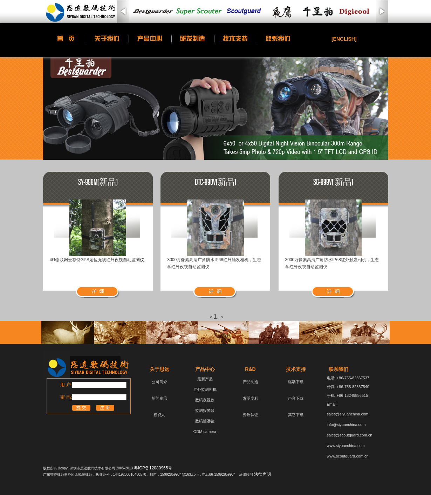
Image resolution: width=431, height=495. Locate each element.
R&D (250, 369)
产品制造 (250, 382)
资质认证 (250, 415)
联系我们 (338, 369)
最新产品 (205, 379)
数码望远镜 (204, 421)
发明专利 (250, 398)
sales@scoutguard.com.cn (349, 435)
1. (216, 316)
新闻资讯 (159, 398)
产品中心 (205, 369)
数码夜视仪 (204, 400)
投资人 (159, 415)
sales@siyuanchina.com (348, 414)
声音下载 (295, 398)
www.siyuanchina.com (346, 445)
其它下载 (295, 415)
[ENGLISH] (344, 39)
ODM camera (204, 431)
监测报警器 (204, 410)
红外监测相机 (205, 389)
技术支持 (296, 369)
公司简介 (159, 382)
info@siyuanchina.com (346, 424)
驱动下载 (295, 382)
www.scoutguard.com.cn (348, 456)
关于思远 (159, 369)
